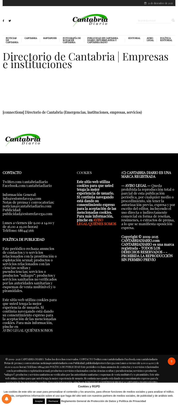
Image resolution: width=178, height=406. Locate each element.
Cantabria (31, 38)
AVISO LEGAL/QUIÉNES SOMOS (96, 222)
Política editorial (166, 39)
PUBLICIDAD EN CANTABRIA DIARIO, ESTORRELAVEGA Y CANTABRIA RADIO (102, 40)
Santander (49, 38)
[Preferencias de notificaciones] (6, 399)
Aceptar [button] (39, 401)
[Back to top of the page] (171, 361)
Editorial (134, 38)
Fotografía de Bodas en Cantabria (72, 40)
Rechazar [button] (53, 401)
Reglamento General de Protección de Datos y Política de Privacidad (103, 401)
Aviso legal (150, 39)
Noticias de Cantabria (12, 40)
